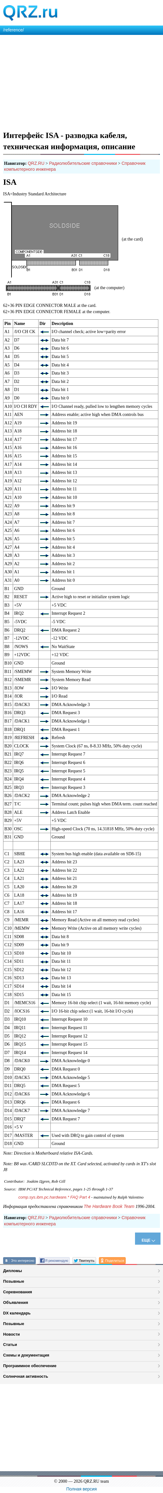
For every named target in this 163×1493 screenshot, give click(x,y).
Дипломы (12, 1270)
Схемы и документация (26, 1355)
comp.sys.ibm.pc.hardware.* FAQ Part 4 (54, 1197)
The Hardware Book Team (109, 1206)
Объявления (15, 1302)
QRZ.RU (36, 163)
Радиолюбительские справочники (83, 163)
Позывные (13, 1281)
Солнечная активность (25, 1376)
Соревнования (17, 1292)
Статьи (10, 1344)
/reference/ (13, 29)
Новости (11, 1334)
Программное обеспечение (29, 1365)
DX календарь (16, 1313)
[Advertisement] (81, 81)
